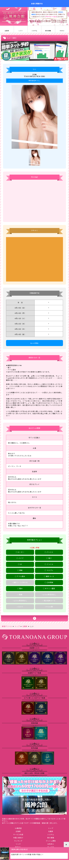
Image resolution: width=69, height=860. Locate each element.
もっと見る (34, 343)
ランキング (18, 841)
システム (50, 835)
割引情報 (50, 838)
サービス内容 (18, 835)
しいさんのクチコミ (34, 259)
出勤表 (18, 831)
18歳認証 (18, 828)
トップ (50, 828)
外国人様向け (18, 838)
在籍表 (50, 831)
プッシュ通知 (51, 841)
